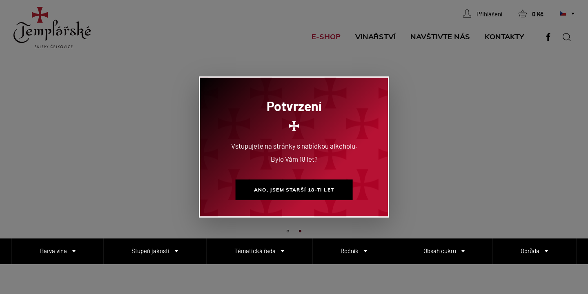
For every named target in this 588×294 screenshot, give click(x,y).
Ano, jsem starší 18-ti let (294, 190)
